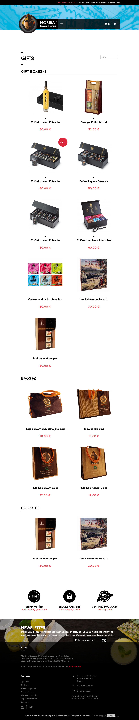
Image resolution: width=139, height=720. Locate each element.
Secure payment (28, 688)
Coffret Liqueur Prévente (45, 122)
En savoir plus (99, 715)
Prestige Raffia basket (94, 122)
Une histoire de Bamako (93, 299)
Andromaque (74, 666)
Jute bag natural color (94, 488)
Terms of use (27, 692)
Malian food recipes (45, 358)
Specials (25, 682)
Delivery (24, 685)
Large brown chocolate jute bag (45, 428)
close (111, 716)
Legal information (29, 698)
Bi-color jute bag (94, 428)
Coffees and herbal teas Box (94, 240)
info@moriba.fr (84, 691)
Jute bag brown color (45, 488)
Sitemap (25, 702)
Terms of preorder (29, 695)
